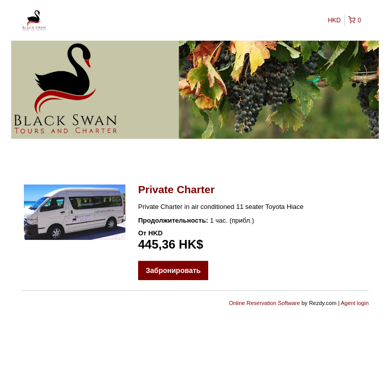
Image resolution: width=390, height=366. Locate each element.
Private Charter (176, 189)
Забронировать (173, 270)
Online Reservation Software (264, 303)
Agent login (355, 303)
